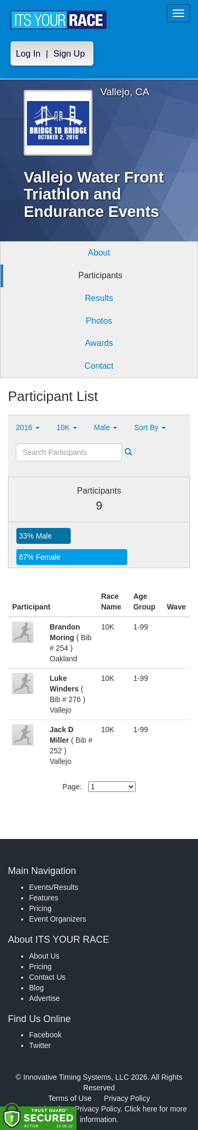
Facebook (45, 1035)
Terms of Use (69, 1098)
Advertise (44, 998)
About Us (44, 956)
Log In (28, 54)
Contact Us (47, 977)
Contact (99, 365)
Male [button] (105, 427)
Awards (99, 343)
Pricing (40, 908)
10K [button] (66, 427)
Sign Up (69, 54)
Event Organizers (57, 919)
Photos (99, 320)
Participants (100, 275)
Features (43, 898)
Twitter (40, 1045)
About (99, 252)
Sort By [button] (150, 427)
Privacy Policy (127, 1098)
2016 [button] (28, 427)
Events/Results (53, 887)
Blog (36, 987)
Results (99, 298)
